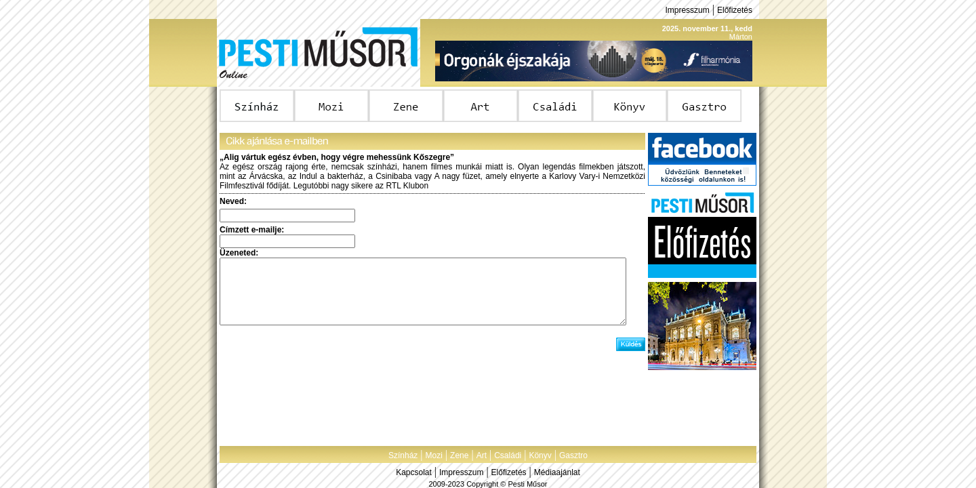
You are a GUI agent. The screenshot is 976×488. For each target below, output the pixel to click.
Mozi (434, 455)
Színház (403, 455)
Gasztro (573, 455)
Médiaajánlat (557, 472)
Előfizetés (734, 10)
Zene (459, 455)
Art (481, 455)
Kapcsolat (414, 472)
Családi (507, 455)
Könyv (540, 455)
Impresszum (687, 10)
